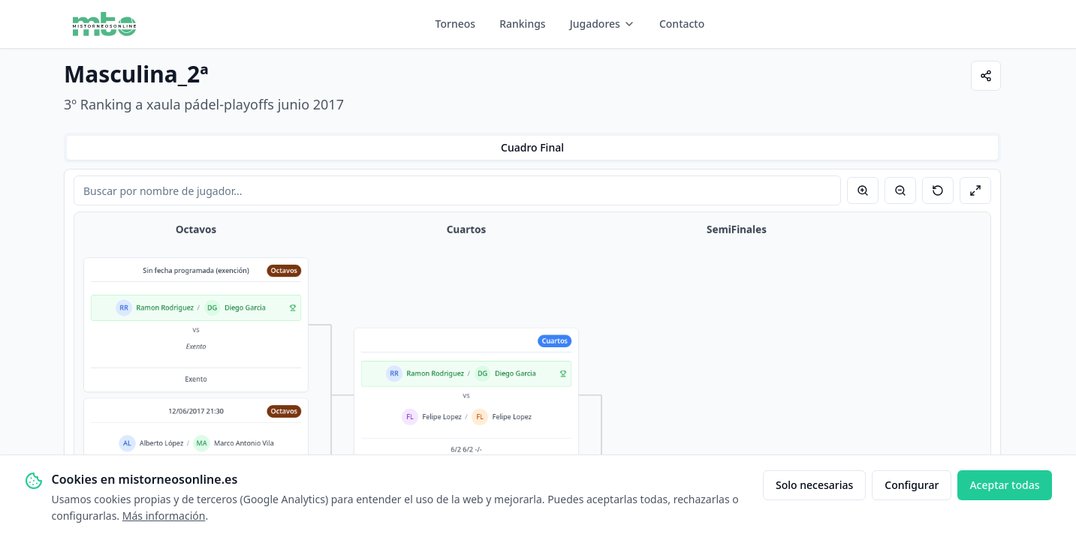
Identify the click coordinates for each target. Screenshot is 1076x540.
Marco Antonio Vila (244, 443)
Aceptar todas (1004, 485)
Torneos (456, 23)
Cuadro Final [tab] (532, 147)
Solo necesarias (814, 485)
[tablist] (532, 148)
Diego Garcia (245, 308)
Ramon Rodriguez (165, 308)
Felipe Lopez (442, 417)
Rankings (522, 23)
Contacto (681, 23)
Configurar (912, 485)
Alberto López (161, 443)
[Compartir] (986, 76)
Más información (164, 515)
